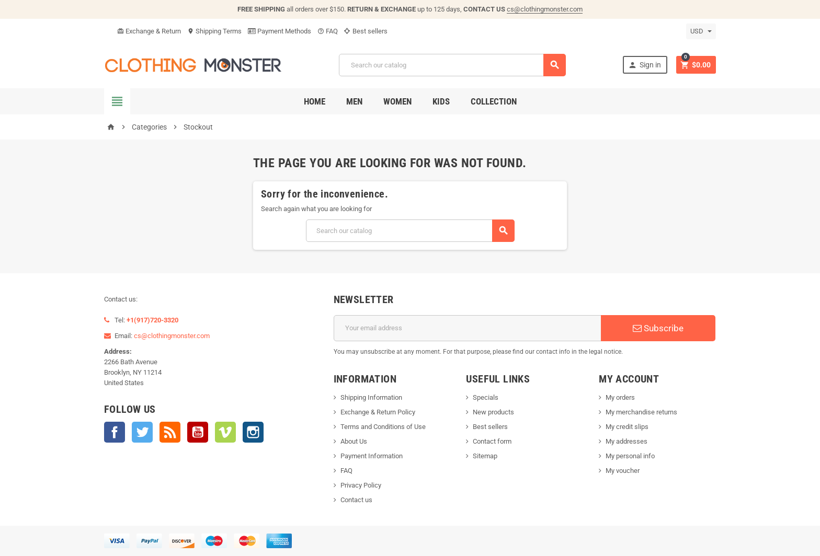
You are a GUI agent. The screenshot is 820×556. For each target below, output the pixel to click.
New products (493, 412)
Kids (441, 101)
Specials (485, 397)
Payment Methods (279, 31)
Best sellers (366, 31)
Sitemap (485, 456)
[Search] (452, 65)
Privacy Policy (360, 485)
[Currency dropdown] (701, 31)
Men (354, 101)
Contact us (356, 500)
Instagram (253, 432)
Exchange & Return (149, 31)
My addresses (626, 441)
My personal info (630, 456)
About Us (353, 441)
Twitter (142, 432)
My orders (620, 397)
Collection (494, 101)
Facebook (114, 432)
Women (397, 101)
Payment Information (371, 456)
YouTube (197, 432)
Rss (170, 432)
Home (314, 101)
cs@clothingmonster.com (545, 9)
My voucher (623, 470)
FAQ (327, 31)
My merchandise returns (641, 412)
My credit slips (627, 427)
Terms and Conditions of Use (383, 427)
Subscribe (658, 328)
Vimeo (225, 432)
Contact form (492, 441)
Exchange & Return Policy (377, 412)
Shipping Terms (214, 31)
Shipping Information (371, 397)
